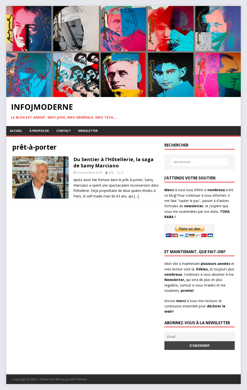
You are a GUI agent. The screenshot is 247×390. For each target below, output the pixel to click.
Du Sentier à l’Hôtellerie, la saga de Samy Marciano (113, 162)
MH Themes (79, 379)
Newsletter (88, 131)
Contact (63, 131)
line (111, 172)
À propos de (39, 131)
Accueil (16, 131)
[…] (136, 196)
